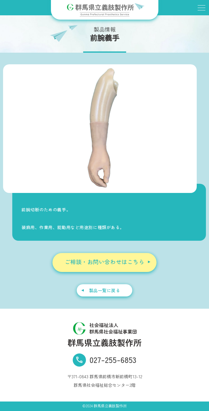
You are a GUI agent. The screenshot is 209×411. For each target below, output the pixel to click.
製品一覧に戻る (104, 290)
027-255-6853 (113, 360)
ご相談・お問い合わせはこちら (105, 262)
